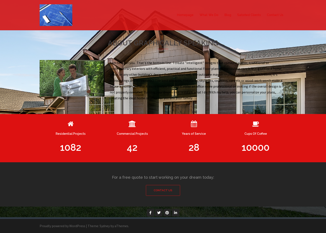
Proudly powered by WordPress (62, 226)
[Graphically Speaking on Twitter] (159, 212)
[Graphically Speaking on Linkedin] (175, 212)
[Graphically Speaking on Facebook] (150, 212)
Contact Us (275, 15)
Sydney (105, 226)
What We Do (209, 15)
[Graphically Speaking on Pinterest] (167, 212)
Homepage (185, 15)
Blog (227, 15)
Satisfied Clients (249, 15)
